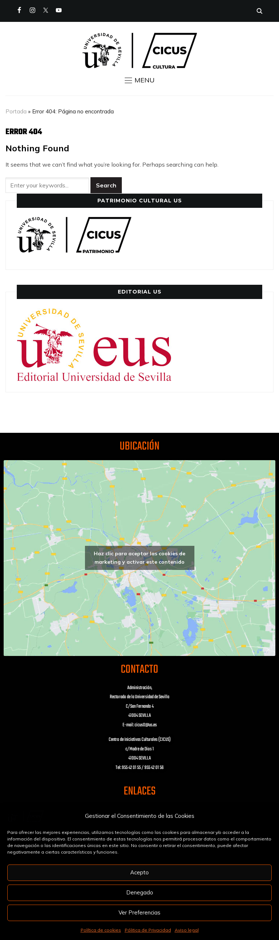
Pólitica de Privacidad (148, 930)
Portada (16, 111)
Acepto (139, 872)
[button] (140, 80)
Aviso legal (187, 930)
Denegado (139, 892)
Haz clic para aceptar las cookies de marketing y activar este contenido (139, 557)
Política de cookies (101, 930)
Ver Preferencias (139, 912)
